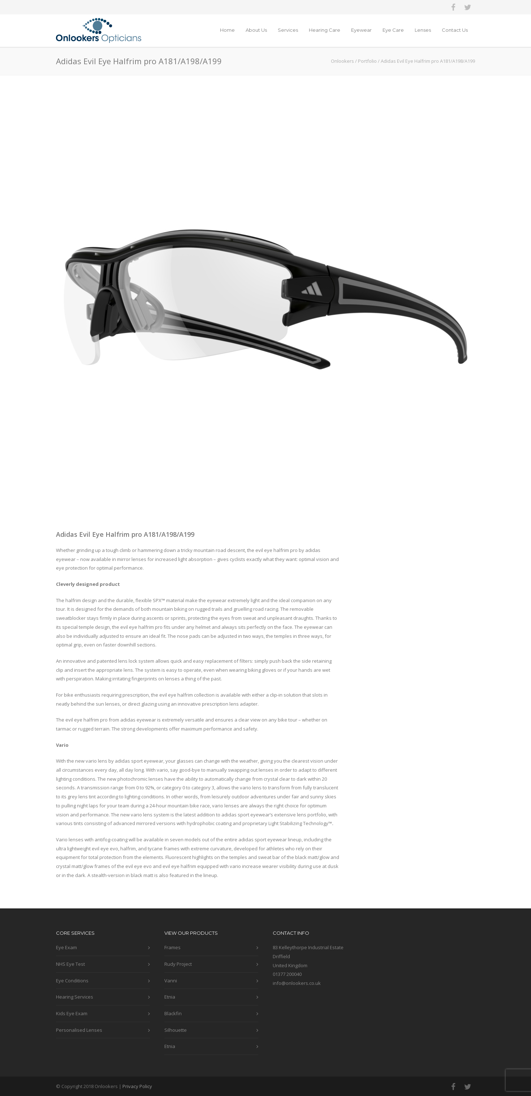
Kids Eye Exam (71, 1013)
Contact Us (455, 30)
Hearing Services (74, 997)
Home (227, 30)
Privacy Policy (137, 1086)
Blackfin (173, 1013)
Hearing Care (324, 30)
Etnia (169, 997)
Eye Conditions (72, 980)
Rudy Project (178, 964)
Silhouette (175, 1030)
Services (288, 30)
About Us (256, 30)
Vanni (170, 980)
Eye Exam (66, 947)
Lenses (423, 30)
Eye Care (393, 30)
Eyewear (361, 30)
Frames (172, 947)
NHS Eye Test (70, 964)
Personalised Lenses (79, 1030)
